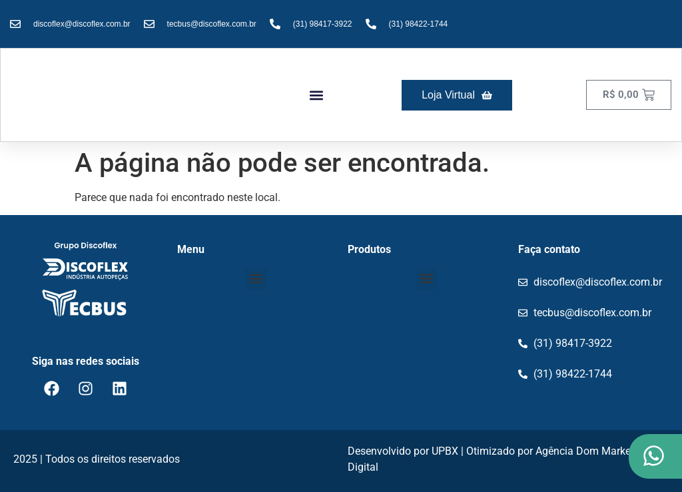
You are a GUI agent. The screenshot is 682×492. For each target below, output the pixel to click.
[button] (317, 95)
